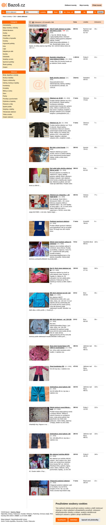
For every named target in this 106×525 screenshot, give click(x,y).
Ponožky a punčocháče (10, 99)
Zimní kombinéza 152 (57, 366)
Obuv (4, 93)
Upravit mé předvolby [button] (89, 520)
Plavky (5, 96)
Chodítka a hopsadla (9, 38)
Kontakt (23, 514)
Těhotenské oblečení (9, 112)
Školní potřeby (7, 64)
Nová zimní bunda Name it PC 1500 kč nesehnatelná (60, 347)
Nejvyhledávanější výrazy (19, 519)
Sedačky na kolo (8, 59)
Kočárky (5, 41)
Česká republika (10, 521)
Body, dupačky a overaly (10, 75)
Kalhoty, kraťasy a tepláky (11, 83)
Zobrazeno (97, 22)
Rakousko (32, 521)
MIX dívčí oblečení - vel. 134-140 (60, 319)
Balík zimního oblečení (57, 78)
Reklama (29, 514)
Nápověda (4, 514)
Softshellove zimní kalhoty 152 (60, 387)
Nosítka (5, 54)
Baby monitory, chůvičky (10, 28)
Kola (4, 46)
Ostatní (5, 67)
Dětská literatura (8, 30)
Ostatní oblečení (8, 117)
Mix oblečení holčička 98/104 (59, 454)
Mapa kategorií (5, 519)
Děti (14, 16)
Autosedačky (7, 25)
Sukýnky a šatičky (8, 109)
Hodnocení (16, 514)
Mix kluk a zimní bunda (57, 147)
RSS (51, 514)
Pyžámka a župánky (9, 101)
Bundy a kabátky (8, 78)
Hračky (5, 33)
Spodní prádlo (7, 106)
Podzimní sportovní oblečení (59, 221)
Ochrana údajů (44, 514)
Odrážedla (6, 56)
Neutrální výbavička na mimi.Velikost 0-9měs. (57, 58)
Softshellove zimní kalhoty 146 (60, 434)
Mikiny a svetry (7, 91)
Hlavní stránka (7, 16)
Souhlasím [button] (62, 520)
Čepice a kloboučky (9, 80)
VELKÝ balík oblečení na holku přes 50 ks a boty (60, 30)
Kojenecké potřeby (9, 43)
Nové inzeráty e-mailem (37, 26)
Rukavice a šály (8, 104)
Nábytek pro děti (8, 51)
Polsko (26, 521)
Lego (4, 49)
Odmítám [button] (73, 520)
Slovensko (19, 521)
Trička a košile (7, 114)
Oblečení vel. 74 (55, 123)
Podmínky (36, 514)
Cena (75, 22)
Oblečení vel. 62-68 (56, 98)
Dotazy (10, 514)
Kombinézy (6, 85)
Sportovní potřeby (8, 62)
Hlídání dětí (6, 35)
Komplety (6, 88)
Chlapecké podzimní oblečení (60, 481)
